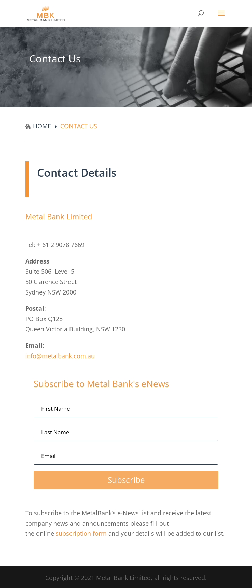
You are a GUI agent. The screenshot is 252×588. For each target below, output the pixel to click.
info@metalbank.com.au (60, 356)
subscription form (82, 533)
